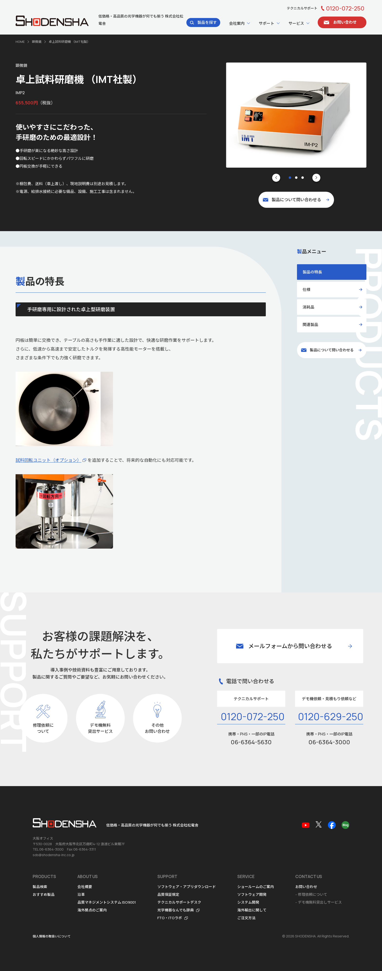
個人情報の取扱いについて (52, 936)
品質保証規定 (169, 894)
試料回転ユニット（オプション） (48, 460)
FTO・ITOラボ (170, 917)
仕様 (306, 289)
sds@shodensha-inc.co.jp (54, 855)
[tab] (290, 177)
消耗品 (308, 306)
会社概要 (84, 886)
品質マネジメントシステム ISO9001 (106, 902)
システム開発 (248, 902)
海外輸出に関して (252, 910)
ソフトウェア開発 (252, 894)
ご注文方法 (247, 917)
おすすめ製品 (44, 894)
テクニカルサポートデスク (179, 902)
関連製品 (310, 324)
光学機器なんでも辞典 (176, 910)
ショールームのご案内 (256, 886)
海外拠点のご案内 (92, 910)
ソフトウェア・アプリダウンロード (187, 886)
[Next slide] (316, 177)
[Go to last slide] (276, 177)
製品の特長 (312, 271)
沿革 (81, 894)
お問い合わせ (306, 886)
